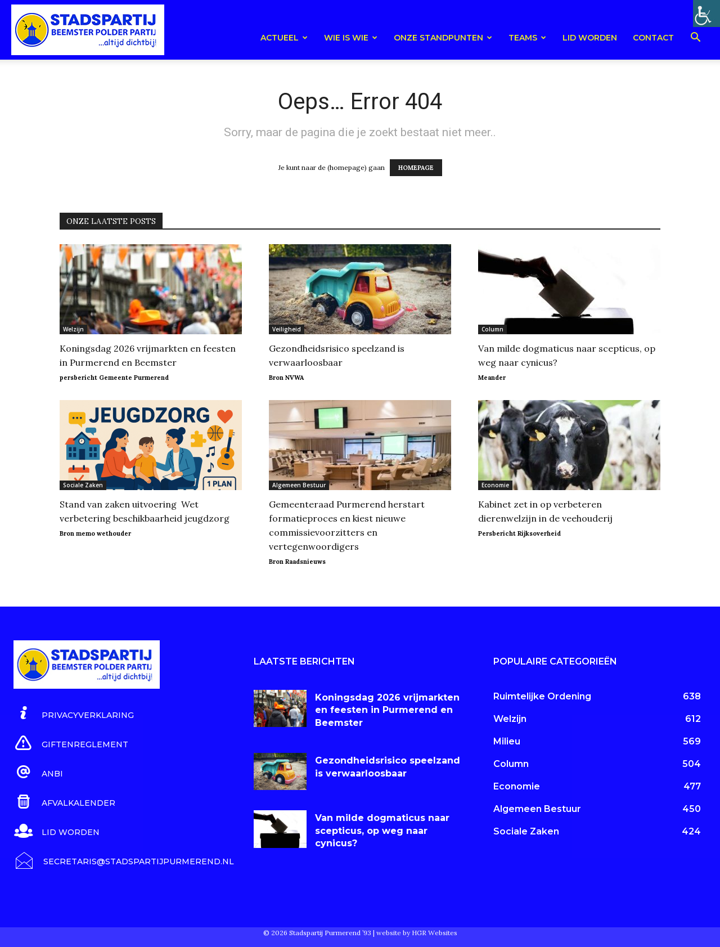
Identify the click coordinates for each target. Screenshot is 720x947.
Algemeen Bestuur (299, 485)
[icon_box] (74, 713)
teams (527, 38)
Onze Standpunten (443, 38)
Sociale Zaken (83, 485)
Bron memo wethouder (95, 533)
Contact (653, 38)
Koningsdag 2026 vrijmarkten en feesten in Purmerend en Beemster (387, 710)
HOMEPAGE (416, 168)
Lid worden (589, 38)
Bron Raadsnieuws (297, 561)
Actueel (284, 38)
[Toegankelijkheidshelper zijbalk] (706, 13)
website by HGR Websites (416, 932)
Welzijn (73, 329)
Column (492, 329)
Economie (495, 485)
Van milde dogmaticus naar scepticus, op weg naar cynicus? (382, 831)
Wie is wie (350, 38)
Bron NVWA (286, 378)
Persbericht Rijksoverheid (519, 533)
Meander (492, 378)
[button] (695, 39)
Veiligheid (286, 329)
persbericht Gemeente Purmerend (114, 378)
